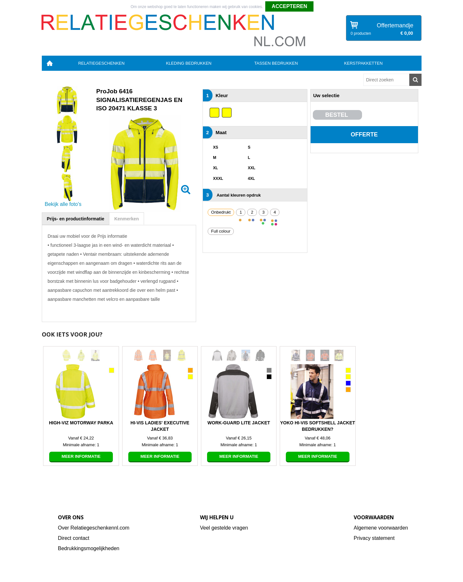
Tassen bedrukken (276, 63)
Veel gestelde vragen (224, 528)
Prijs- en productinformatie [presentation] (75, 218)
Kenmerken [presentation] (126, 218)
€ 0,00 (407, 33)
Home (50, 63)
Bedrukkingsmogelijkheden (88, 548)
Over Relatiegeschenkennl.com (93, 528)
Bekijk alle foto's (63, 204)
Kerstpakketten (363, 63)
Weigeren (324, 7)
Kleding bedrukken (189, 63)
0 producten (361, 33)
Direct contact (73, 538)
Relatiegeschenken (101, 63)
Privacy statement (374, 538)
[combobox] (386, 80)
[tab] (76, 218)
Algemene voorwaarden (381, 528)
